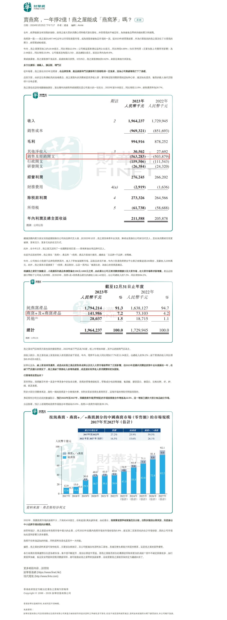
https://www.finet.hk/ (49, 572)
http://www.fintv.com (46, 576)
